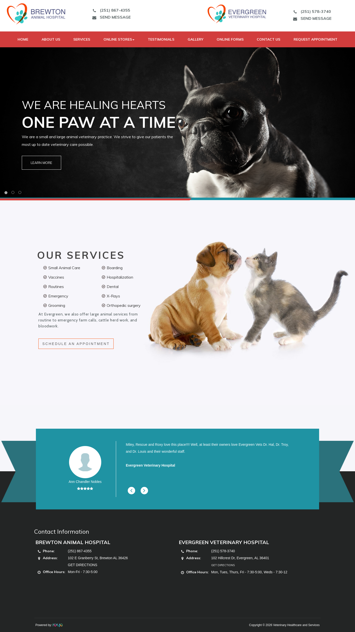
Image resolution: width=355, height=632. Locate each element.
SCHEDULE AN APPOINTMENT (76, 344)
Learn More (41, 162)
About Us (51, 39)
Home (23, 39)
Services (81, 39)
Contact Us (268, 39)
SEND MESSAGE (110, 17)
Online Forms (230, 39)
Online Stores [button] (118, 39)
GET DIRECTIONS (82, 565)
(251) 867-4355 (110, 10)
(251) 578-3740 (311, 11)
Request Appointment (315, 39)
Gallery (195, 39)
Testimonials (161, 39)
